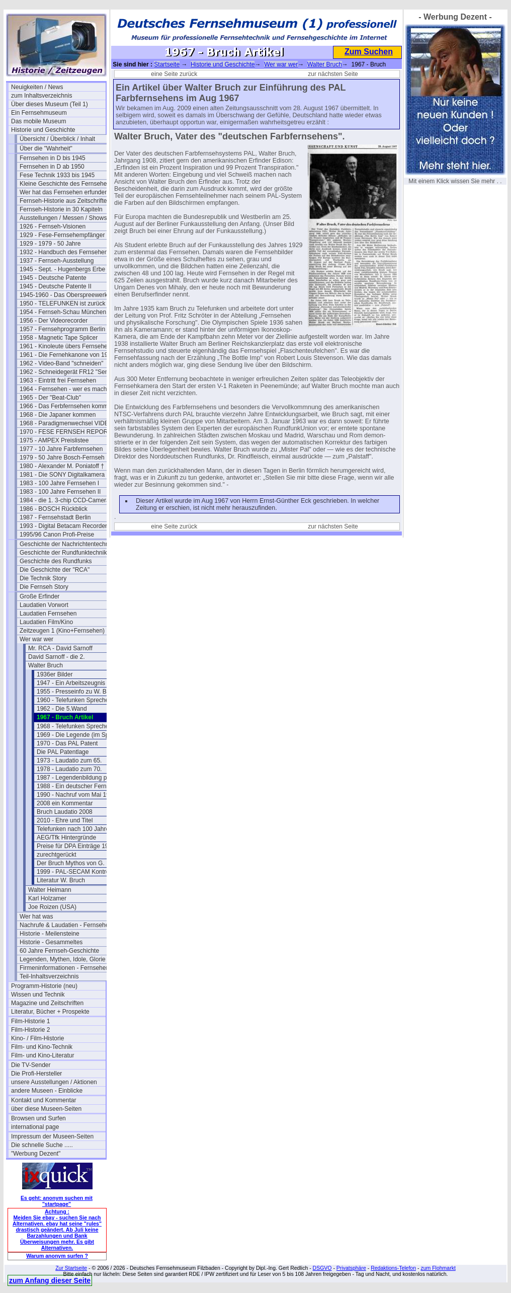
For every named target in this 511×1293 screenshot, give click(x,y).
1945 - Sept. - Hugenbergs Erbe (62, 269)
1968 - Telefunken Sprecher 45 (78, 726)
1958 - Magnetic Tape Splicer (59, 337)
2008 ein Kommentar (65, 803)
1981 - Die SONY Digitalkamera (62, 474)
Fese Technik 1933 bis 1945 (57, 175)
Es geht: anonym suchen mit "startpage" (57, 1201)
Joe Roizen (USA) (52, 906)
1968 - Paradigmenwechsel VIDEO (66, 423)
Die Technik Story (43, 578)
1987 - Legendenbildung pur (74, 777)
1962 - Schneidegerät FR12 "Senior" (67, 371)
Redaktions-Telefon (393, 1268)
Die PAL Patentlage (63, 751)
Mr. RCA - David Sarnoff (60, 648)
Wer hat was (36, 916)
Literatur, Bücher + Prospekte (50, 1011)
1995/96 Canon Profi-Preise (57, 534)
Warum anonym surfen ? (57, 1256)
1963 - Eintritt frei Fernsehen (58, 380)
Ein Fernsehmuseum (39, 112)
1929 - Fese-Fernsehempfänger (62, 235)
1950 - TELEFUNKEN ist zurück (63, 303)
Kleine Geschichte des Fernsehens (66, 183)
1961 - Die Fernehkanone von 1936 (67, 354)
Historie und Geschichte (43, 129)
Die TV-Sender (31, 1065)
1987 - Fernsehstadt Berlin (55, 517)
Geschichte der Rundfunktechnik (63, 552)
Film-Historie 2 (30, 1029)
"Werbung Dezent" (35, 1153)
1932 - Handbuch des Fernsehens (65, 252)
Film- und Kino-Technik (41, 1046)
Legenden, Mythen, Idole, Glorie (63, 959)
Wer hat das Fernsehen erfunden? (66, 192)
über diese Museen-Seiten (46, 1108)
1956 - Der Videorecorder (54, 320)
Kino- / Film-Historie (37, 1038)
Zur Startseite (71, 1268)
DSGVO (322, 1268)
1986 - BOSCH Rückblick (54, 508)
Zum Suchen (369, 51)
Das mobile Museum (38, 121)
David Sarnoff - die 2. (56, 656)
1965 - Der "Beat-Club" (50, 397)
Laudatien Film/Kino (46, 622)
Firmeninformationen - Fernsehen (64, 967)
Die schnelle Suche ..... (42, 1145)
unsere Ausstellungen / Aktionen (54, 1082)
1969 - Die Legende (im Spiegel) (80, 734)
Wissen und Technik (38, 994)
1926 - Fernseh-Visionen (53, 226)
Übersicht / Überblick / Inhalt (57, 138)
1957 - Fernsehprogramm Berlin (62, 329)
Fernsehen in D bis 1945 (53, 158)
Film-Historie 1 (30, 1021)
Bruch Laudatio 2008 (65, 811)
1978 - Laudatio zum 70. (69, 769)
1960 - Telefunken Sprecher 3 (76, 700)
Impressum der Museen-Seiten (52, 1136)
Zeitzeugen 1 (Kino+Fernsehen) (62, 630)
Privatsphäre (351, 1268)
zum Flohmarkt (437, 1268)
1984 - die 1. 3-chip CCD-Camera (65, 500)
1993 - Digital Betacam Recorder (63, 525)
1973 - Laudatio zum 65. (69, 760)
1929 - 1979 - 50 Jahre (50, 243)
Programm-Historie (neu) (44, 986)
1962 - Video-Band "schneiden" (61, 363)
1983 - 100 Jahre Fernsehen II (60, 491)
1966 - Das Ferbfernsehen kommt (65, 406)
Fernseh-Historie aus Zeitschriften (65, 200)
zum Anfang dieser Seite (50, 1280)
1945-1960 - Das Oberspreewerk (64, 294)
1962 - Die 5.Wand (62, 708)
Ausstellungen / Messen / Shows (63, 217)
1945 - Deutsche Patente (53, 277)
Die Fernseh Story (44, 586)
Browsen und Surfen (38, 1118)
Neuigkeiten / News (37, 87)
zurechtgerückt (56, 854)
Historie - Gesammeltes (51, 942)
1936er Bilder (54, 674)
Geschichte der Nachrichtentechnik (66, 544)
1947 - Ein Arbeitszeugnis (71, 683)
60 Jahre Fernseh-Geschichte (59, 950)
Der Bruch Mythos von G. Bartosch (83, 863)
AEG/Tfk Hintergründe (66, 837)
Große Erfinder (39, 596)
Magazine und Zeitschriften (47, 1003)
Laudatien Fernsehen (48, 613)
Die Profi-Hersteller (36, 1073)
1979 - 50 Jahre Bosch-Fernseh (62, 457)
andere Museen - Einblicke (46, 1090)
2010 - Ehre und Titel (65, 820)
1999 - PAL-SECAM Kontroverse (80, 871)
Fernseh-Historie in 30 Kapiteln (61, 209)
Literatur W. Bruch (61, 880)
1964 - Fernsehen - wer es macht (64, 389)
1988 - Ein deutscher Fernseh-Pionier (84, 786)
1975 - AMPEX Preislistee (54, 440)
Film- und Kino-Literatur (42, 1055)
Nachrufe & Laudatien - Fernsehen (66, 925)
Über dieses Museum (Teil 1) (49, 104)
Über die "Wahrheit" (46, 148)
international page (35, 1126)
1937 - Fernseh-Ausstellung (57, 260)
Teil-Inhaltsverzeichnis (49, 976)
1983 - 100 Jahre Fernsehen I (59, 483)
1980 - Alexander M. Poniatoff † (62, 466)
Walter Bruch (45, 665)
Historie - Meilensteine (49, 933)
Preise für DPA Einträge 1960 (76, 846)
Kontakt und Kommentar (43, 1100)
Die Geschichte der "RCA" (55, 569)
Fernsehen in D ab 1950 (52, 166)
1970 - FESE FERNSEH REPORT (66, 431)
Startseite (167, 64)
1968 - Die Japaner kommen (58, 414)
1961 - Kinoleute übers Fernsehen (65, 346)
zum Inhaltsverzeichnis (41, 95)
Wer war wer (36, 639)
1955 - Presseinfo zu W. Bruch (77, 691)
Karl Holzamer (47, 898)
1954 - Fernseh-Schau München (63, 312)
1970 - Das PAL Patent (67, 743)
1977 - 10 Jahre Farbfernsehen (61, 448)
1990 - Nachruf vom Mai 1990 (76, 794)
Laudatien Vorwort (44, 605)
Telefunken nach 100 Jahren (75, 828)
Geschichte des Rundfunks (56, 561)
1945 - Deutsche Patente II (56, 286)
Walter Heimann (49, 889)
